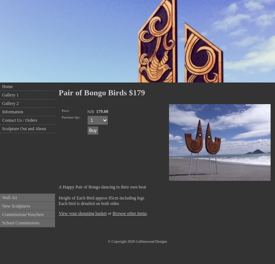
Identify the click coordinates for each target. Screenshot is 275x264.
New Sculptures (16, 206)
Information (12, 111)
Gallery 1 (10, 95)
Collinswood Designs (151, 241)
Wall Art (9, 197)
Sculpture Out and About (24, 128)
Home (7, 86)
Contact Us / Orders (19, 120)
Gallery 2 (10, 103)
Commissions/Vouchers (23, 214)
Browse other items (130, 213)
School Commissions (21, 222)
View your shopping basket (83, 213)
